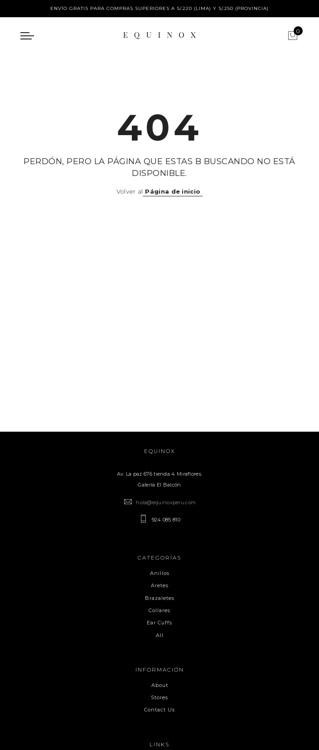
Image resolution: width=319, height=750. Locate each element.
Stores (159, 697)
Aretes (160, 585)
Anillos (159, 573)
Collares (159, 610)
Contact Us (159, 709)
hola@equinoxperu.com (166, 502)
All (160, 635)
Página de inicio (172, 191)
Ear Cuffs (159, 622)
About (159, 685)
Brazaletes (159, 598)
